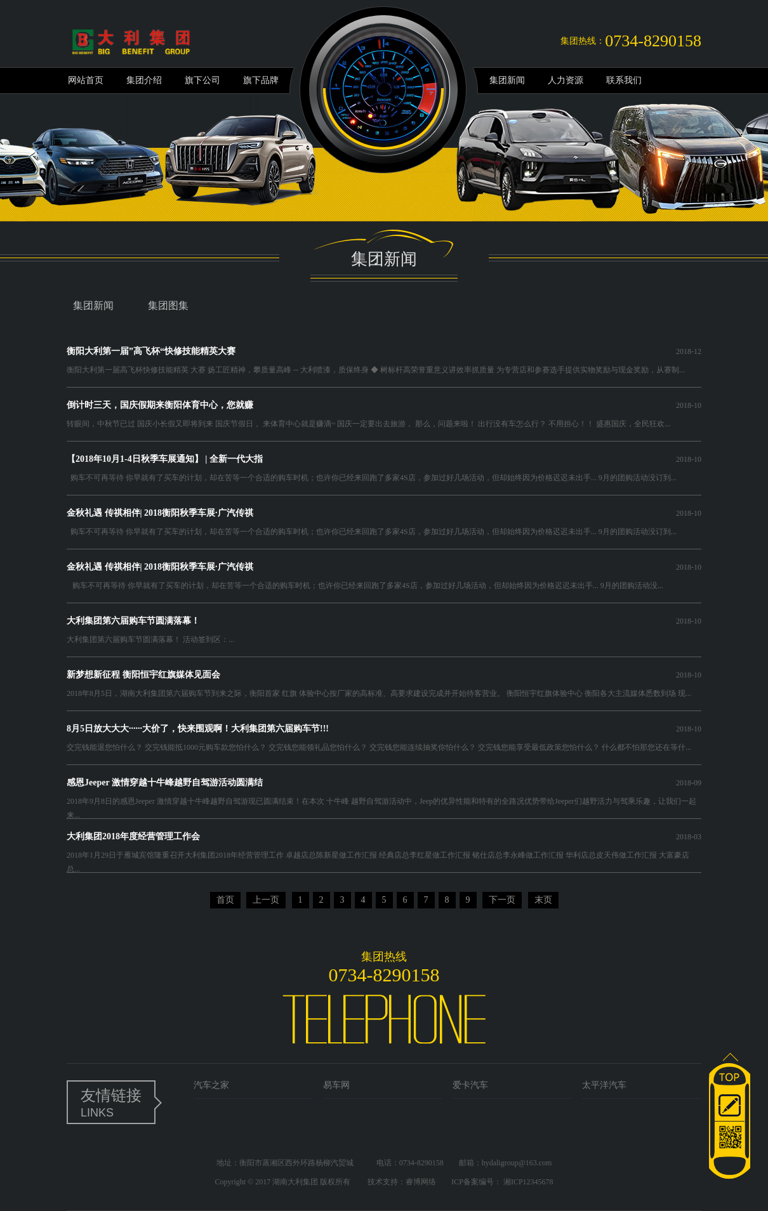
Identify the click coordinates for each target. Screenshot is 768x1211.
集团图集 (168, 305)
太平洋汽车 (604, 1085)
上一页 (266, 900)
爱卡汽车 (470, 1085)
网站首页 (85, 80)
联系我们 (624, 80)
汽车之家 (211, 1085)
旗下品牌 (261, 80)
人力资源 (565, 80)
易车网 (336, 1085)
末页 (543, 900)
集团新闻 (507, 80)
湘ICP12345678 (528, 1181)
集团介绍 (144, 80)
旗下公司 (202, 80)
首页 (225, 900)
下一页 (502, 900)
